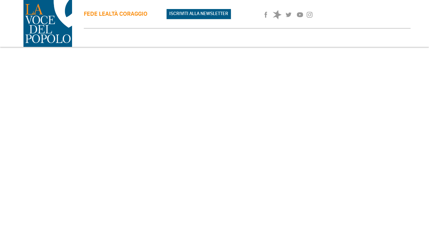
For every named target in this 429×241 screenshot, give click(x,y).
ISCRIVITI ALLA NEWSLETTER (198, 13)
